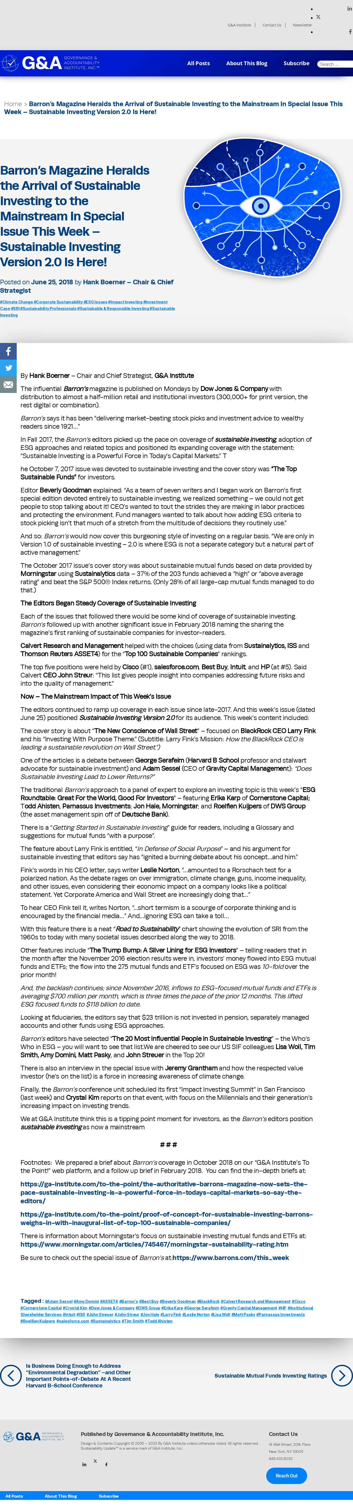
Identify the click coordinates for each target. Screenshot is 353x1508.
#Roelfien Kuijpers (37, 1321)
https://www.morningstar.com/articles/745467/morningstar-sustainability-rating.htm (154, 1244)
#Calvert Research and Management (255, 1301)
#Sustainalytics (106, 1321)
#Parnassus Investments (280, 1314)
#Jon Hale (150, 1314)
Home (13, 103)
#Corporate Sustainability (58, 302)
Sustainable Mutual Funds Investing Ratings (271, 1375)
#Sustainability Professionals (48, 308)
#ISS (80, 1314)
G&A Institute (239, 25)
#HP (282, 1308)
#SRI (15, 308)
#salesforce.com (73, 1321)
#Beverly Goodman (178, 1301)
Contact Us (272, 25)
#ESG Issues (96, 302)
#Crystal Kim (75, 1308)
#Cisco (298, 1301)
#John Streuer (100, 1314)
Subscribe (297, 63)
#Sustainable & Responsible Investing (113, 308)
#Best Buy (149, 1301)
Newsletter (302, 25)
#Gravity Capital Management (248, 1308)
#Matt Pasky (243, 1314)
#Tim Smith (133, 1321)
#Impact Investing (125, 302)
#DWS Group (148, 1308)
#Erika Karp (172, 1308)
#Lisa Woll (220, 1314)
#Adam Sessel (59, 1301)
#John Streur (127, 1314)
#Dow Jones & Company (112, 1308)
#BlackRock (208, 1301)
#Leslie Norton (196, 1314)
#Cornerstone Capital (41, 1308)
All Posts (198, 63)
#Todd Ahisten (159, 1321)
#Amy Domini (86, 1301)
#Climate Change (16, 302)
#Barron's (128, 1301)
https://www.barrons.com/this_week (231, 1257)
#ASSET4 (109, 1301)
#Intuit (69, 1314)
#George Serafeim (201, 1308)
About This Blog (246, 63)
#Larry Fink (171, 1314)
